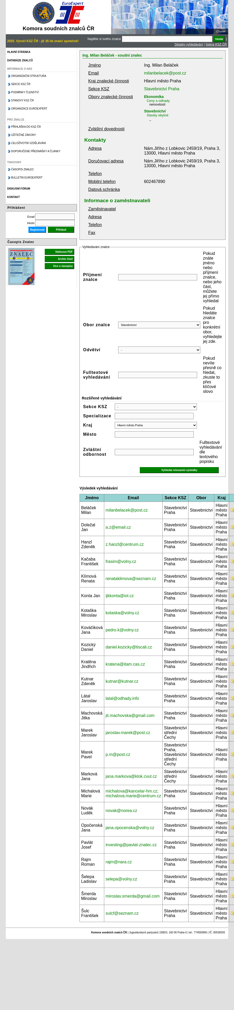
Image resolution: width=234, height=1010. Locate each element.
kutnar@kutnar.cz (122, 681)
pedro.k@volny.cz (122, 630)
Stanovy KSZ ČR (22, 100)
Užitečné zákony (23, 134)
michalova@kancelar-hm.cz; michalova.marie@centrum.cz (133, 793)
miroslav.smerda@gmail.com (133, 896)
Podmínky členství (25, 92)
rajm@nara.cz (119, 862)
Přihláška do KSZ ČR (26, 126)
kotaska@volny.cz (122, 613)
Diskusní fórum (18, 188)
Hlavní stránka (18, 52)
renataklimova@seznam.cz (131, 578)
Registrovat (37, 229)
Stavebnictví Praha (161, 89)
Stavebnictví (155, 111)
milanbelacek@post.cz (165, 73)
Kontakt (13, 197)
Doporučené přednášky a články (35, 151)
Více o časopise (63, 266)
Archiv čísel (65, 259)
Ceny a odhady (158, 101)
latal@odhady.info (122, 698)
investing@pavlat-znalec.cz (131, 845)
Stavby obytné (157, 115)
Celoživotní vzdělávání (28, 143)
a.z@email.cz (118, 527)
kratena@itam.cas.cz (125, 664)
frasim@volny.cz (121, 561)
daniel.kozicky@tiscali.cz (129, 647)
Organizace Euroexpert (29, 108)
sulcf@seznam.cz (122, 913)
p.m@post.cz (118, 754)
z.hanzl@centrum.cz (125, 544)
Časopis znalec (22, 169)
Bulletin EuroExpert (26, 177)
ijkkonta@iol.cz (120, 595)
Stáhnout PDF (64, 251)
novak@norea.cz (121, 810)
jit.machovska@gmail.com (130, 715)
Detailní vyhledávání (189, 44)
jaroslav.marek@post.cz (128, 732)
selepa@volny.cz (121, 879)
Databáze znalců (20, 60)
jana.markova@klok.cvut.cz (131, 776)
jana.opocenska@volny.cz (130, 827)
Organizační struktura (28, 76)
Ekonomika (154, 97)
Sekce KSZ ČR (216, 44)
